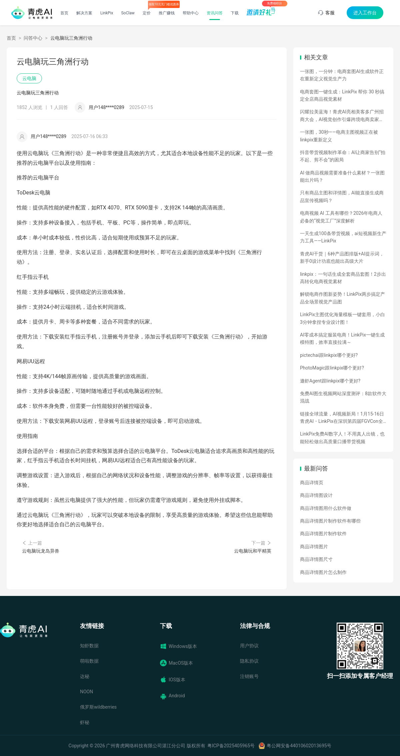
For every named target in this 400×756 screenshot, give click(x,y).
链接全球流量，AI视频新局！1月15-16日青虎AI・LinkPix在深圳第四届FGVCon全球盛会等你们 (342, 418)
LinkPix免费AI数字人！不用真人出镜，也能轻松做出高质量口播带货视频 (342, 437)
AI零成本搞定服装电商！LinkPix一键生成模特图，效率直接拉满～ (342, 338)
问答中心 (33, 38)
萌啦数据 (89, 661)
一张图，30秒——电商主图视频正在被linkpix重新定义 (339, 135)
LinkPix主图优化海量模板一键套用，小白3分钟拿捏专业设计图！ (342, 318)
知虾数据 (89, 645)
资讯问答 (215, 13)
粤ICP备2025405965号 (231, 745)
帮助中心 (191, 13)
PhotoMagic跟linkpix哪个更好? (332, 367)
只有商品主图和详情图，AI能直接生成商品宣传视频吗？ (342, 196)
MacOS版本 (176, 663)
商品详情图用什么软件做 (325, 508)
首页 (64, 13)
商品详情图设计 (316, 495)
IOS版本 (172, 679)
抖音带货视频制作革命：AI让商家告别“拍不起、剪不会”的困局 (342, 156)
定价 (147, 13)
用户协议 (249, 645)
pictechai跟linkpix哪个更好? (329, 355)
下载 (235, 13)
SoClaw (127, 13)
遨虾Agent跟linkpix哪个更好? (330, 381)
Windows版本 (178, 646)
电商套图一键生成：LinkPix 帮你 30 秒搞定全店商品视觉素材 (342, 95)
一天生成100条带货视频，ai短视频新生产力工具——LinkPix (343, 237)
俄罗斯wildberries (98, 707)
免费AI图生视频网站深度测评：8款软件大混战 (343, 397)
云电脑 (29, 78)
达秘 (84, 676)
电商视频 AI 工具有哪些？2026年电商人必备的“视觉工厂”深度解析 (341, 216)
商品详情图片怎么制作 (323, 572)
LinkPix (106, 13)
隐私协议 (249, 661)
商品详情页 (311, 482)
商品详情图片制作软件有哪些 (330, 521)
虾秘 (84, 722)
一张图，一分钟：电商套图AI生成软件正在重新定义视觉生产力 (342, 75)
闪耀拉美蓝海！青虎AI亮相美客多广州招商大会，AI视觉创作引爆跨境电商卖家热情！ (342, 116)
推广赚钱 (167, 13)
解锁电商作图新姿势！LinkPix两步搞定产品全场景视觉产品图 (342, 297)
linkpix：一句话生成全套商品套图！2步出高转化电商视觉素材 (343, 277)
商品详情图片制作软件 (323, 533)
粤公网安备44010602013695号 (299, 745)
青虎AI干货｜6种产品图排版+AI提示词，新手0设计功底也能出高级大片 (342, 257)
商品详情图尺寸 (316, 559)
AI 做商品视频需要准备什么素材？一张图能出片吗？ (342, 176)
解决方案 (84, 13)
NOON (86, 691)
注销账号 (249, 676)
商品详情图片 (314, 546)
